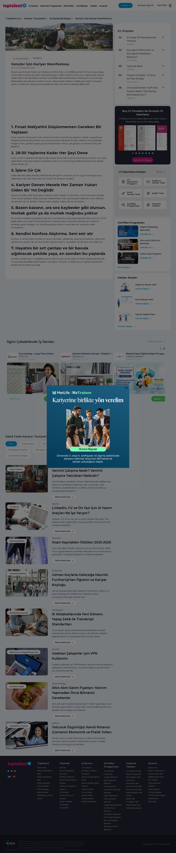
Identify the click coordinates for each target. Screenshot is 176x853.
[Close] (126, 388)
